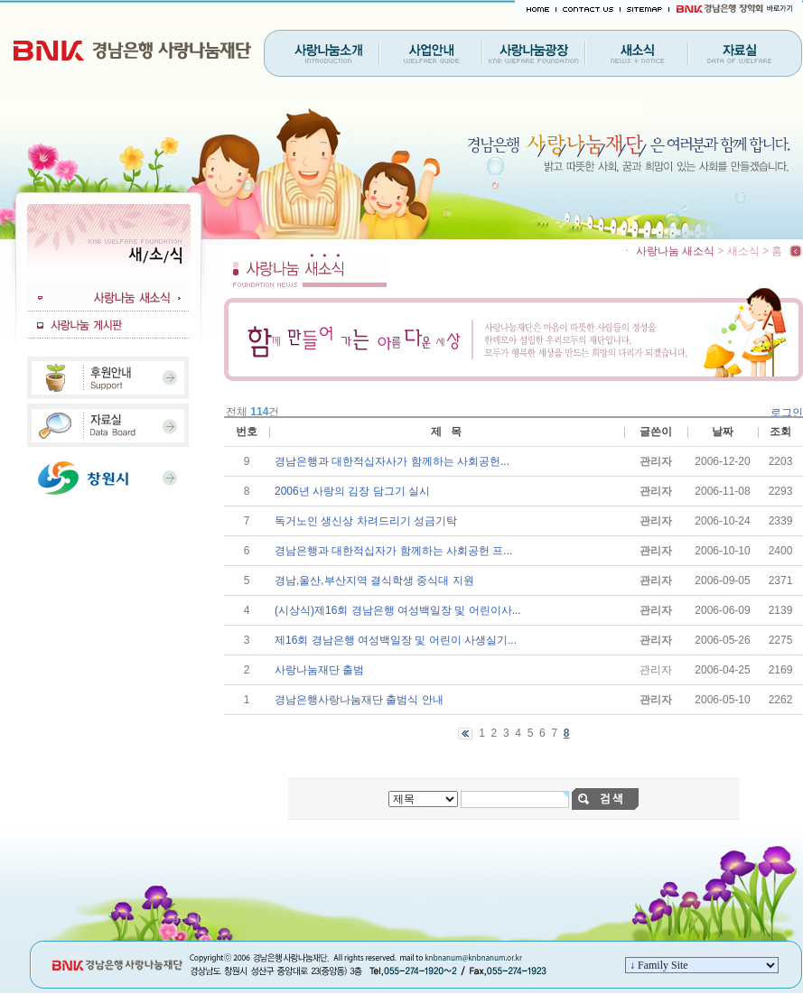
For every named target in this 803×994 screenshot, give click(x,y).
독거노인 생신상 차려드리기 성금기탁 (366, 521)
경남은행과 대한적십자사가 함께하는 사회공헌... (392, 461)
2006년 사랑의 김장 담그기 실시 (352, 491)
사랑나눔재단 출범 (319, 670)
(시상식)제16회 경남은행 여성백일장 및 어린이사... (398, 610)
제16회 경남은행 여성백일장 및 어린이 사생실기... (396, 640)
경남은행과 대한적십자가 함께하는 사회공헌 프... (393, 550)
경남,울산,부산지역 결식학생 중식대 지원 (374, 580)
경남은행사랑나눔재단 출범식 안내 (359, 699)
